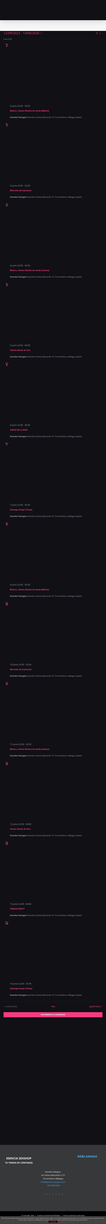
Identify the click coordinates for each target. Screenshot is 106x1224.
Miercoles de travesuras (20, 191)
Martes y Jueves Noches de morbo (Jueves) (29, 270)
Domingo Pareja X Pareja (21, 510)
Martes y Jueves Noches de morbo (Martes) (29, 111)
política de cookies (55, 1220)
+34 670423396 (53, 1185)
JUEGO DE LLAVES (19, 430)
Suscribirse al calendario (53, 1015)
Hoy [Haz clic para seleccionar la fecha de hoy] (53, 1006)
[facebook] (43, 1194)
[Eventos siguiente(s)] (96, 1006)
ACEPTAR (53, 1222)
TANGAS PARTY (17, 909)
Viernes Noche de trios (20, 350)
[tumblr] (62, 1194)
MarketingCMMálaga (52, 1215)
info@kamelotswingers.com (53, 1182)
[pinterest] (59, 1194)
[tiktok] (46, 1194)
